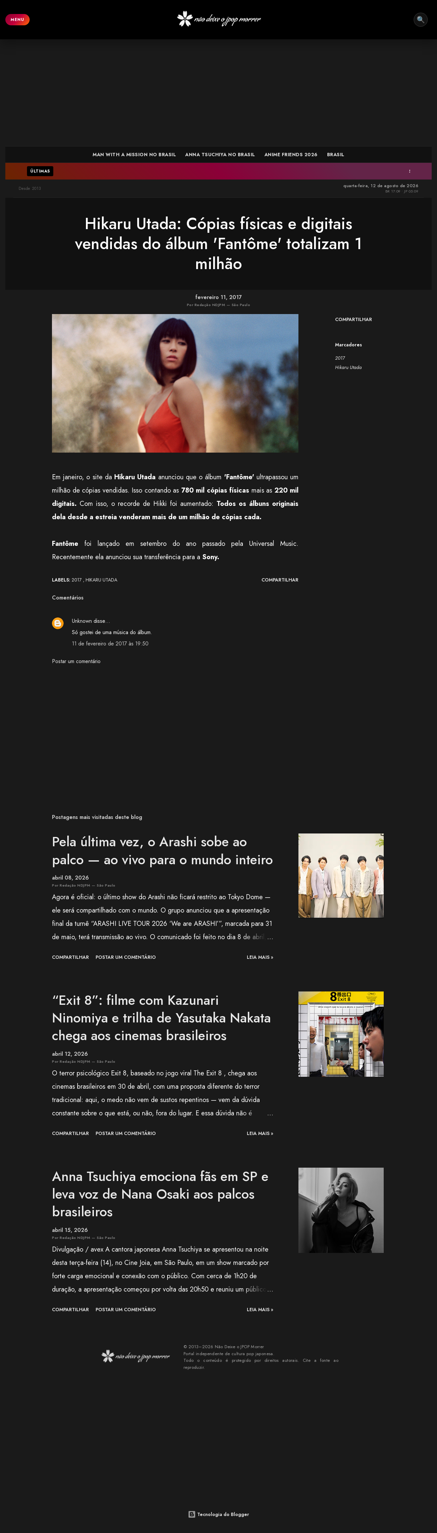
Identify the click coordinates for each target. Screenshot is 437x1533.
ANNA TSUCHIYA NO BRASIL (220, 154)
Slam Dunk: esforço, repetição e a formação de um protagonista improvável (305, 171)
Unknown (82, 621)
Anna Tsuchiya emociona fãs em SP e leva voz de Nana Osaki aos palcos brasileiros (160, 1194)
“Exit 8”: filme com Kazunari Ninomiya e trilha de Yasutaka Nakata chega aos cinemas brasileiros (161, 1017)
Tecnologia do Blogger (218, 1514)
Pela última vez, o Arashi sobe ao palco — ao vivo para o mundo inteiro (162, 850)
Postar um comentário (76, 661)
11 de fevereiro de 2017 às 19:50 (110, 643)
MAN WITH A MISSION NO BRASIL (134, 154)
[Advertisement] (218, 93)
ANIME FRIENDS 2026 (291, 154)
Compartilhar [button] (353, 319)
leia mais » (260, 957)
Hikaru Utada (348, 367)
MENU (17, 20)
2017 (340, 358)
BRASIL (335, 154)
